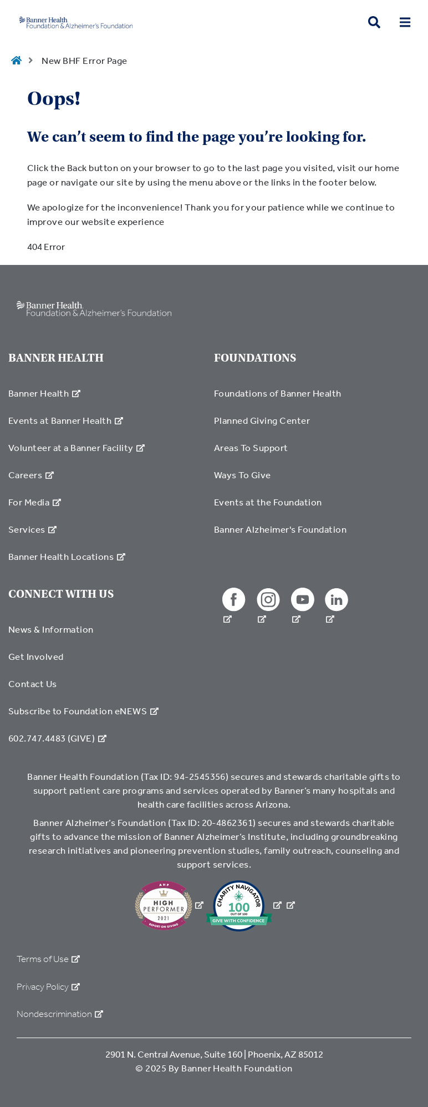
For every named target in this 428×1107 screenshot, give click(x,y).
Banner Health (44, 393)
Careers (31, 474)
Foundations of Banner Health (278, 393)
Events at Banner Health (65, 420)
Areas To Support (251, 447)
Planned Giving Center (262, 420)
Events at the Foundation (268, 502)
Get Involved (36, 656)
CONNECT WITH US (61, 594)
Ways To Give (242, 474)
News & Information (51, 629)
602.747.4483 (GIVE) (57, 738)
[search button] (374, 22)
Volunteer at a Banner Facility (76, 447)
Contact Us (32, 683)
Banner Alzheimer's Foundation (280, 529)
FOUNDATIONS (255, 358)
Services (32, 529)
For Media (34, 502)
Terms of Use (48, 959)
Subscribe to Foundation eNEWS (83, 711)
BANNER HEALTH (56, 358)
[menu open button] (405, 22)
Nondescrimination (60, 1014)
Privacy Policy (48, 987)
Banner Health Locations (66, 556)
